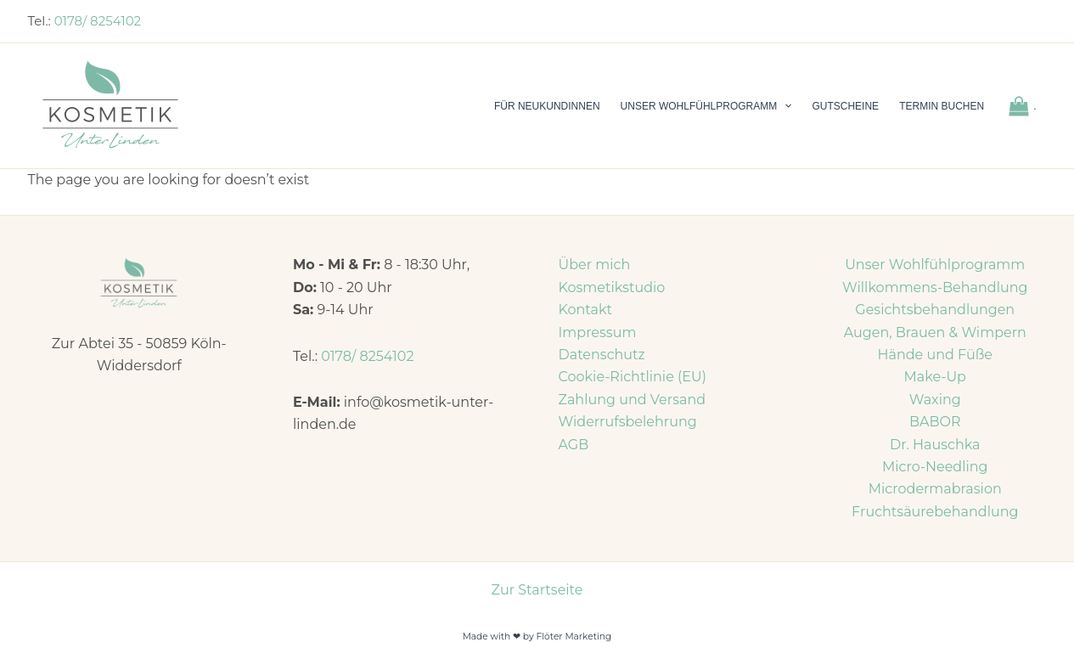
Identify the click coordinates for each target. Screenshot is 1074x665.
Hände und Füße (934, 355)
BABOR (935, 422)
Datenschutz (602, 355)
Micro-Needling (935, 467)
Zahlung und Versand (632, 400)
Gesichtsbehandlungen (935, 310)
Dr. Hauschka (935, 445)
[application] (784, 106)
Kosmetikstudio (612, 287)
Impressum (598, 332)
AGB (574, 445)
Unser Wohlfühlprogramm (935, 264)
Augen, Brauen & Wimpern (935, 332)
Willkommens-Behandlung (935, 287)
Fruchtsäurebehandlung (935, 512)
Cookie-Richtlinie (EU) (632, 377)
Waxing (935, 400)
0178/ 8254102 (97, 21)
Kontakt (586, 310)
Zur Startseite (537, 590)
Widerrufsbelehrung (628, 422)
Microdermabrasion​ (935, 489)
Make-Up (935, 377)
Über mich (595, 264)
